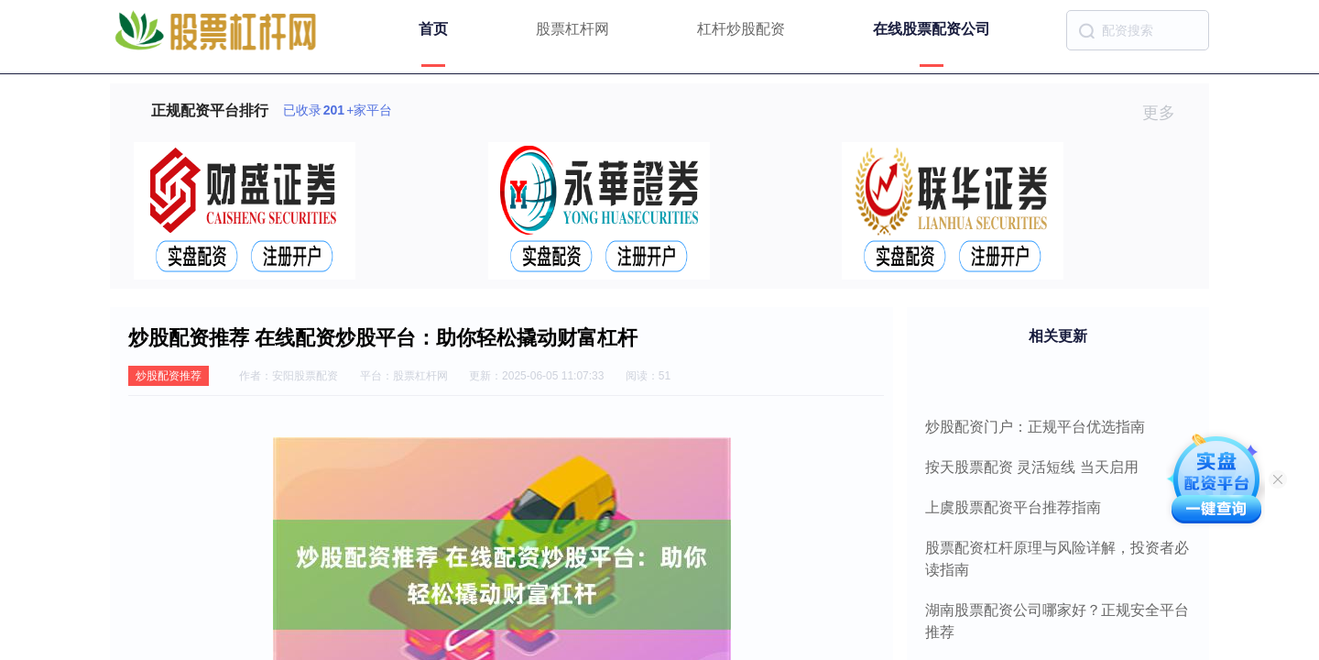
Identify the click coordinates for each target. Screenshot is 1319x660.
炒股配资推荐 (169, 375)
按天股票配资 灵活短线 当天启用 (1032, 467)
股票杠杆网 (572, 29)
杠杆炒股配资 (741, 29)
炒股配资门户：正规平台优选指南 (1035, 426)
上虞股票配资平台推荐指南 (1013, 507)
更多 (1166, 113)
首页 (433, 29)
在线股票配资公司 (931, 29)
